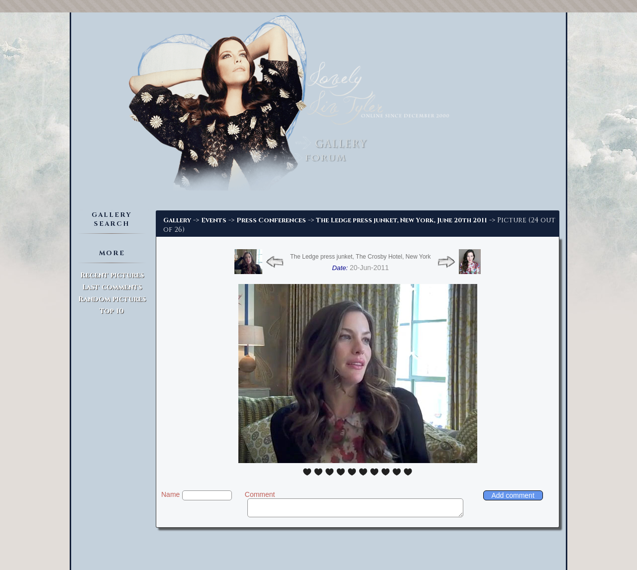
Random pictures (112, 299)
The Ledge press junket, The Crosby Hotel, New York (360, 256)
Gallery (177, 220)
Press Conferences (271, 220)
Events (213, 220)
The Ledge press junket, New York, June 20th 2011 (401, 220)
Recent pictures (112, 275)
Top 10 (112, 311)
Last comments (112, 287)
